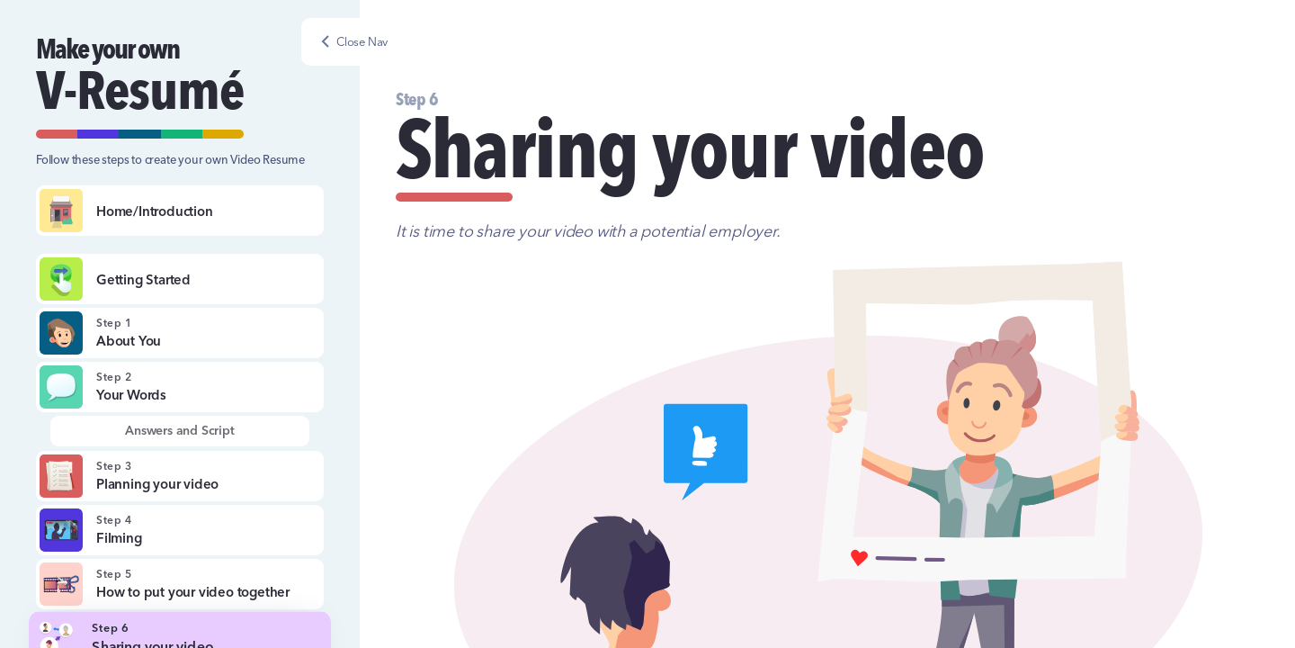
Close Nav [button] (362, 41)
